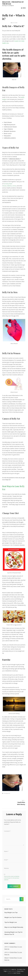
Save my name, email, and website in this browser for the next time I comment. (11, 878)
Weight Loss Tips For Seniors (13, 917)
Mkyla (6, 958)
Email (6, 860)
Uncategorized (7, 793)
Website (6, 868)
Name (6, 851)
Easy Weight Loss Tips (11, 912)
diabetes (9, 186)
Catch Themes (16, 973)
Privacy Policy (20, 971)
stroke (14, 186)
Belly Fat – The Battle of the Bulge (13, 3)
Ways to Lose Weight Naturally (13, 927)
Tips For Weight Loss (10, 922)
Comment (7, 831)
